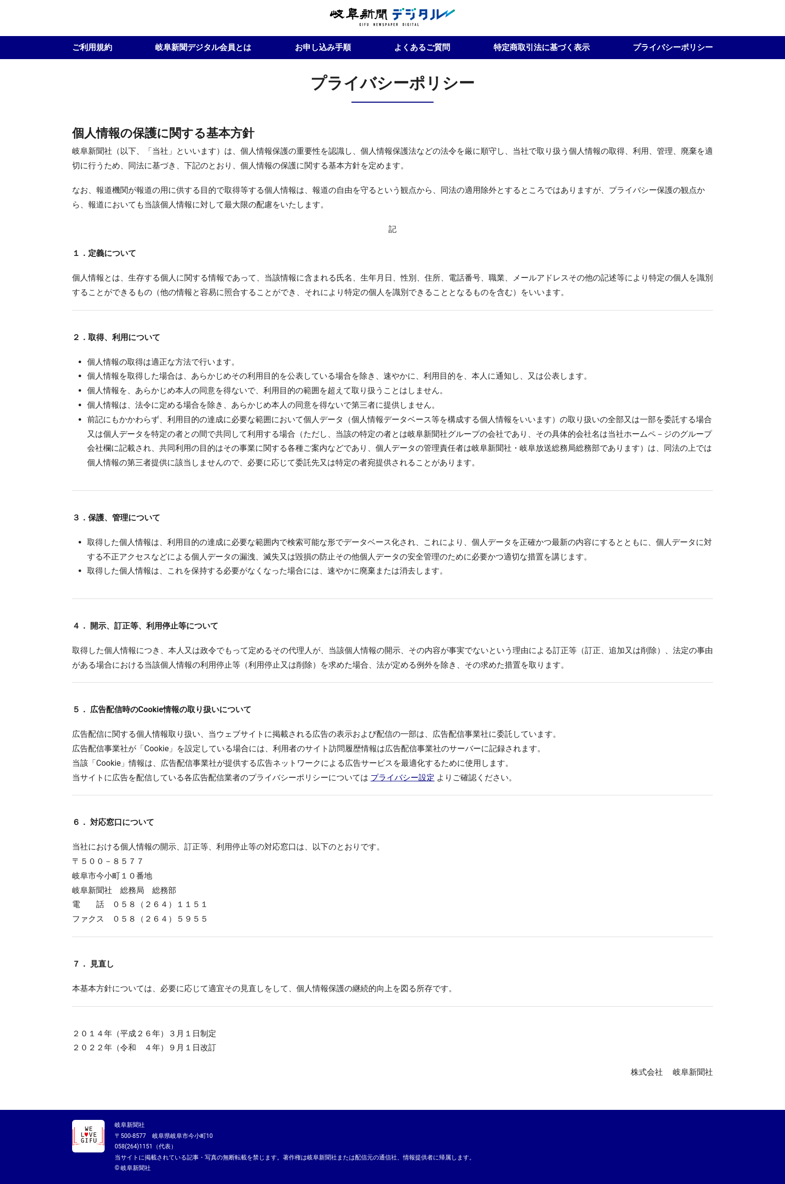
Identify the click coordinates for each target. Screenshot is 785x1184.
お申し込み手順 (323, 47)
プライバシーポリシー (673, 47)
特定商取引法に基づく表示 (542, 47)
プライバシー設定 (402, 777)
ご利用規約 (92, 47)
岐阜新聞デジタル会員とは (203, 47)
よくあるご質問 (422, 47)
